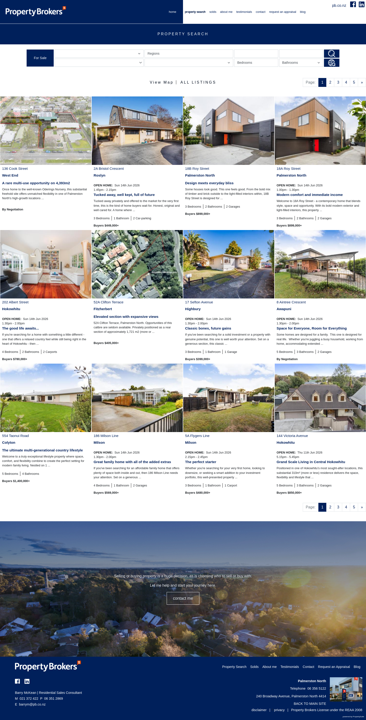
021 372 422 (26, 698)
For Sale (40, 58)
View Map (162, 82)
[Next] (362, 82)
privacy (279, 710)
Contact (260, 12)
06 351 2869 (51, 698)
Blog (303, 12)
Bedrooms (244, 62)
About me (226, 12)
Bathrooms (301, 63)
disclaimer (259, 710)
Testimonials (244, 12)
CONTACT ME (183, 598)
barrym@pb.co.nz (32, 704)
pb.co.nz (339, 5)
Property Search (195, 12)
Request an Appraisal (282, 12)
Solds (212, 12)
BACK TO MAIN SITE (310, 704)
